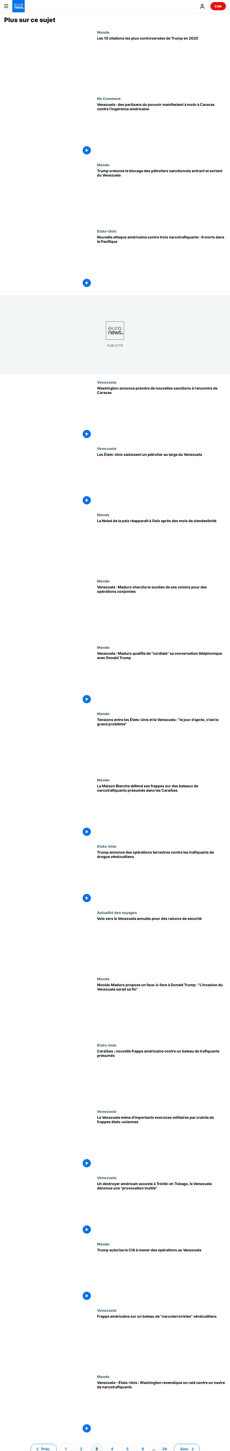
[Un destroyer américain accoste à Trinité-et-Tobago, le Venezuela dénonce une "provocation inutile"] (161, 1209)
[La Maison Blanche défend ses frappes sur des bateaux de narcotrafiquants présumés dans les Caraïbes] (161, 811)
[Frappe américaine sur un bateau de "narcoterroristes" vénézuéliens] (161, 1341)
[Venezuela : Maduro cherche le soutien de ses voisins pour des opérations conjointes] (161, 612)
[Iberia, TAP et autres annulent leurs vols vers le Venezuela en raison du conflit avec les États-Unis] (161, 944)
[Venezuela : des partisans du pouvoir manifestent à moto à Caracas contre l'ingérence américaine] (161, 129)
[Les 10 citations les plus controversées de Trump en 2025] (161, 63)
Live (218, 6)
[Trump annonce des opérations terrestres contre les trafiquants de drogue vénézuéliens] (161, 877)
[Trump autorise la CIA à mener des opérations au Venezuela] (161, 1275)
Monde (103, 32)
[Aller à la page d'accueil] (18, 6)
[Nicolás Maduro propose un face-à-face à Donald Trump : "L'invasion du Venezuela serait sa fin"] (161, 1010)
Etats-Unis (106, 231)
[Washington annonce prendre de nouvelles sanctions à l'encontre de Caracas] (161, 413)
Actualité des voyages (117, 912)
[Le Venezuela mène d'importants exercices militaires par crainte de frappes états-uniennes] (161, 1142)
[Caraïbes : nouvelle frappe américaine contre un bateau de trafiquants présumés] (161, 1076)
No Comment (109, 98)
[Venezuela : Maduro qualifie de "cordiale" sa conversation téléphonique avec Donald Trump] (161, 678)
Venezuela (106, 382)
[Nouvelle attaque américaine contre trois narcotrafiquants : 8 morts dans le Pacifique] (161, 262)
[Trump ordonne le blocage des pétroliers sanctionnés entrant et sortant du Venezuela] (161, 196)
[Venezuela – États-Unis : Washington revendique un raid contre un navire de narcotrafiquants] (161, 1408)
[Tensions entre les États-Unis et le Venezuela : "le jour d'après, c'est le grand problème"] (161, 745)
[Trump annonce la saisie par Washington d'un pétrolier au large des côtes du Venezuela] (161, 479)
